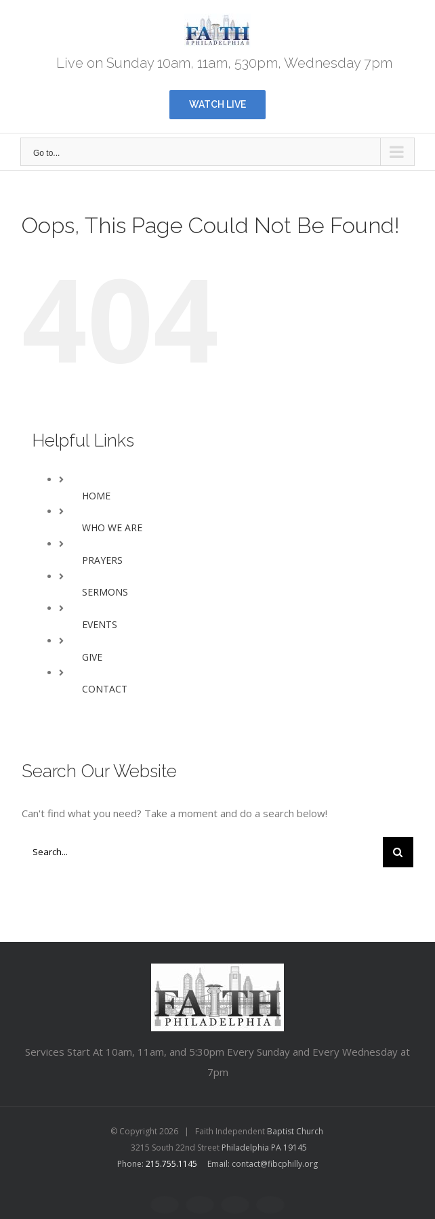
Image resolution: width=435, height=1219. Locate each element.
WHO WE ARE (112, 527)
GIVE (92, 656)
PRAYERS (102, 560)
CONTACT (104, 688)
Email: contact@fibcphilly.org (262, 1164)
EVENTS (99, 624)
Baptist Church (295, 1131)
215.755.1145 (171, 1164)
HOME (96, 495)
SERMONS (105, 591)
